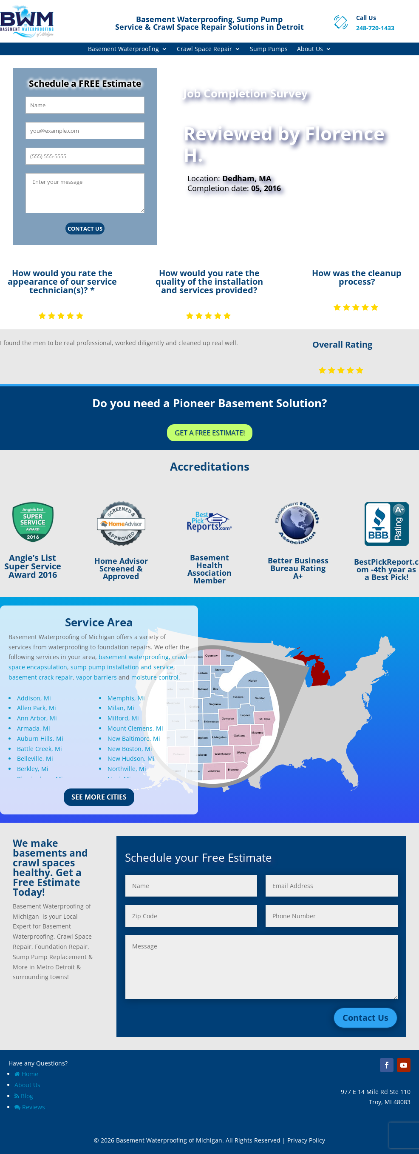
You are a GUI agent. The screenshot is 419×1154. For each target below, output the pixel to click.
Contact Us (85, 228)
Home (26, 1074)
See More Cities (99, 797)
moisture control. (155, 677)
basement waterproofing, (134, 657)
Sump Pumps (269, 49)
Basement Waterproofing (123, 49)
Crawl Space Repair (204, 49)
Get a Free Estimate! (210, 432)
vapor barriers (96, 677)
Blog (23, 1096)
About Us (310, 49)
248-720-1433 (375, 28)
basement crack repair (40, 677)
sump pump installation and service (122, 667)
